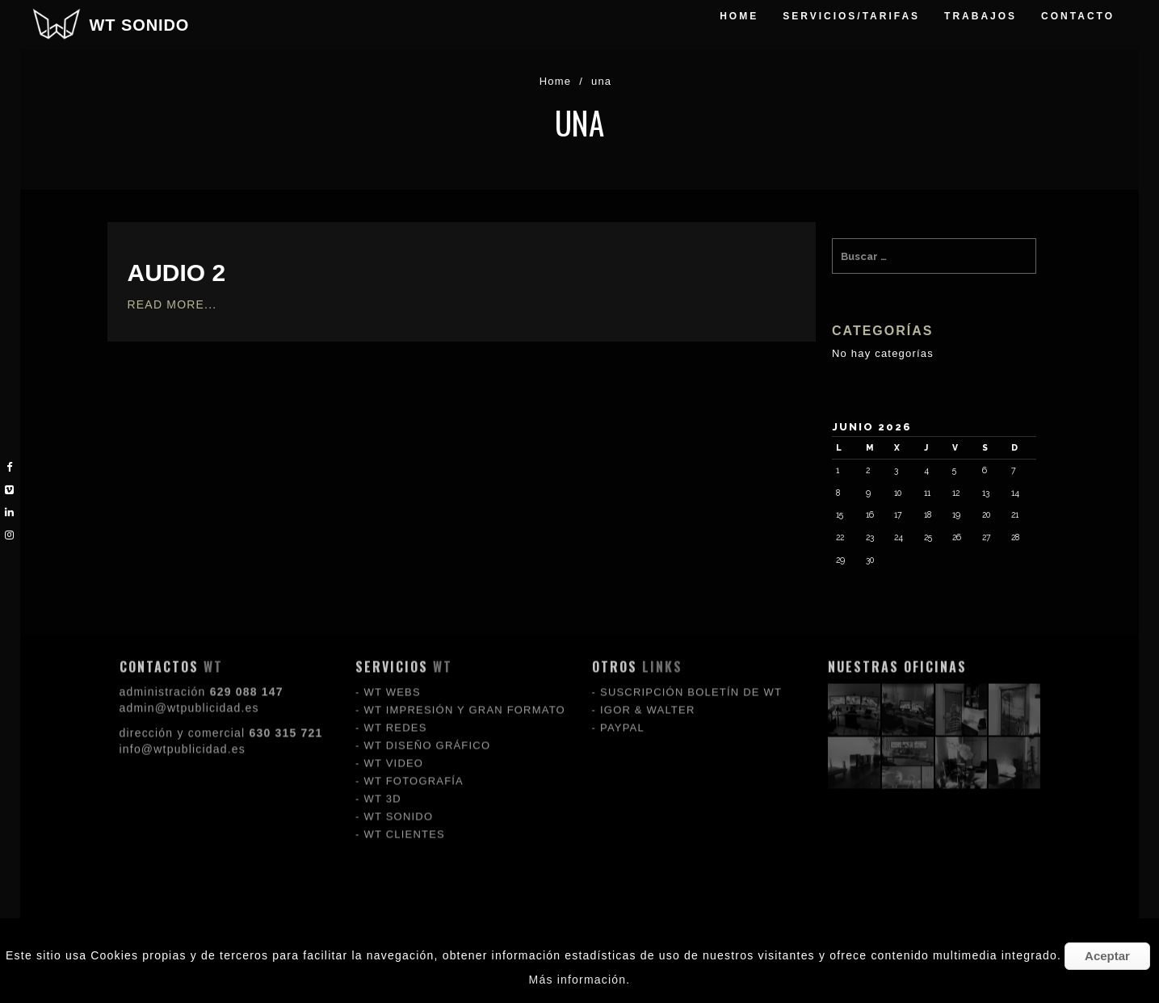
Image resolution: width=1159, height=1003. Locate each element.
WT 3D (382, 713)
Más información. (580, 979)
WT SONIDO (140, 25)
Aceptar (1107, 956)
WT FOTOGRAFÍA (414, 696)
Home (739, 16)
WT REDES (395, 642)
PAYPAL (622, 642)
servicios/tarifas (851, 16)
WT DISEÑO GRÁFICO (427, 660)
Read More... (172, 304)
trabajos (980, 16)
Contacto (1078, 16)
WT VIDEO (394, 678)
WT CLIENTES (404, 749)
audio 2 (177, 272)
